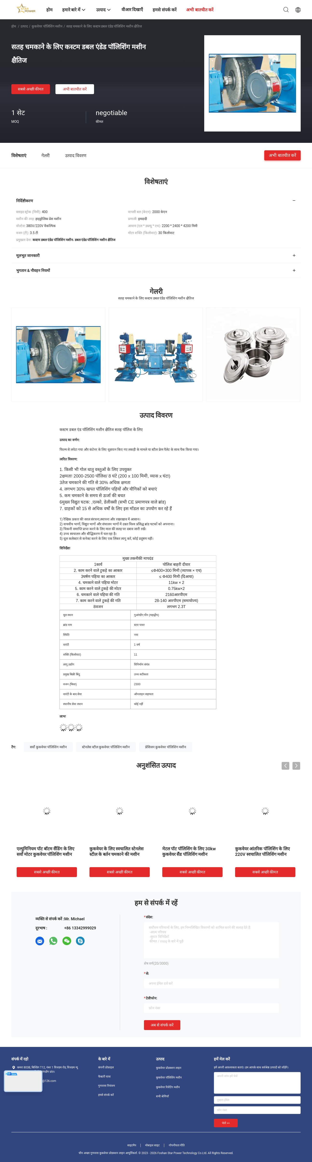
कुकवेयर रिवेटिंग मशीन (168, 1087)
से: (147, 973)
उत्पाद (24, 26)
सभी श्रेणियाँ (162, 1096)
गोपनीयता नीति (177, 1145)
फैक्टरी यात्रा (104, 1076)
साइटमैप (131, 1145)
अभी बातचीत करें (75, 89)
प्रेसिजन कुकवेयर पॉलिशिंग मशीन (165, 747)
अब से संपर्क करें (162, 1025)
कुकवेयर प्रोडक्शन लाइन (168, 1068)
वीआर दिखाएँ (132, 9)
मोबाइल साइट (152, 1145)
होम (13, 26)
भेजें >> (226, 1123)
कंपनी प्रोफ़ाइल (106, 1067)
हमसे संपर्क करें (106, 1095)
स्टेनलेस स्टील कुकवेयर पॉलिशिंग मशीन (106, 747)
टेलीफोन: (151, 998)
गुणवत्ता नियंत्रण (106, 1085)
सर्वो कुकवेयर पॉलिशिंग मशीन (48, 747)
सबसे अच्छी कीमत (31, 89)
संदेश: (149, 917)
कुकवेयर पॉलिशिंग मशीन (47, 26)
